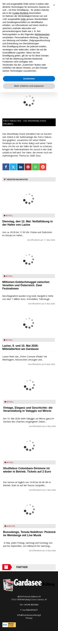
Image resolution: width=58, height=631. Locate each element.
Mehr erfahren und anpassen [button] (29, 86)
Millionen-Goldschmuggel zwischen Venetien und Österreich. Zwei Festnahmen (25, 285)
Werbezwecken (42, 34)
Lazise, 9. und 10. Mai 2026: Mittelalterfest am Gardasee (20, 347)
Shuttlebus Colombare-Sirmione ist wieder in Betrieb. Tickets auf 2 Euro (27, 470)
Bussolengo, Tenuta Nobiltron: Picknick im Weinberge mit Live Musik (29, 533)
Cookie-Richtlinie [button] (20, 13)
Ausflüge (10, 526)
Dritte (23, 19)
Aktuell (9, 215)
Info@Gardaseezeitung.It (29, 615)
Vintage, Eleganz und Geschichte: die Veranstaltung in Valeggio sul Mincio (28, 409)
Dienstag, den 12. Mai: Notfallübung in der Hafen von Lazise (27, 223)
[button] (54, 4)
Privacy (29, 618)
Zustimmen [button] (29, 78)
